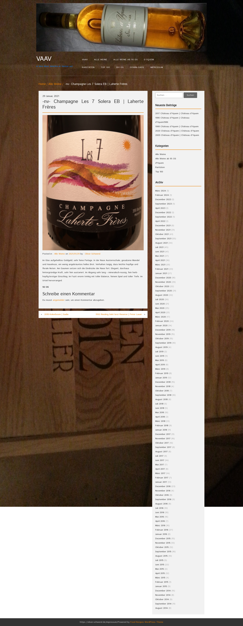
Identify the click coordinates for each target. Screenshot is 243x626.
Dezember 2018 (163, 382)
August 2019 (161, 347)
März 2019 (160, 369)
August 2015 (161, 556)
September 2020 (163, 290)
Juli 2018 (159, 403)
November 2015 (162, 542)
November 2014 (163, 595)
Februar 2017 (161, 477)
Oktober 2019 (162, 338)
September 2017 (163, 447)
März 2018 (160, 421)
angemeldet (59, 300)
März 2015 (160, 577)
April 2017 (160, 469)
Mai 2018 (159, 412)
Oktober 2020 (162, 286)
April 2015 (160, 573)
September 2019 (163, 343)
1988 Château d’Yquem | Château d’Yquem (177, 126)
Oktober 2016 (162, 495)
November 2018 (162, 386)
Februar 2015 (161, 582)
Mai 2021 (159, 256)
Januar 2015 (161, 586)
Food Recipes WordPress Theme (146, 622)
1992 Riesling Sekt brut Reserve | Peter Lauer (119, 314)
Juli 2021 (159, 247)
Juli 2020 (159, 299)
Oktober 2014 (162, 599)
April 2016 (160, 521)
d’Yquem (149, 59)
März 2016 (160, 525)
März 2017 (160, 473)
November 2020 (163, 282)
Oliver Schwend (92, 253)
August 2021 (161, 243)
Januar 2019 (161, 377)
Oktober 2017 (162, 443)
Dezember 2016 (163, 486)
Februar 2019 (161, 373)
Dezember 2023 (163, 199)
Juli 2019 (159, 351)
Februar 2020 (162, 321)
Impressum (156, 67)
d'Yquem (159, 163)
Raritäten (88, 67)
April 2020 (160, 312)
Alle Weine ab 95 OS (125, 59)
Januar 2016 (161, 534)
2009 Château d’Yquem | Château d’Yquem (177, 135)
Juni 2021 (159, 251)
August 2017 (161, 451)
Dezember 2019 (163, 329)
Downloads (137, 67)
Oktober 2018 (162, 390)
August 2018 (161, 399)
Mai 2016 (159, 516)
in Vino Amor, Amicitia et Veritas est (57, 61)
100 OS (120, 67)
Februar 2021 (161, 269)
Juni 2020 (160, 303)
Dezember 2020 (163, 277)
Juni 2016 (159, 512)
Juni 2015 (159, 564)
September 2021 (163, 238)
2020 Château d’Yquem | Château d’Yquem (177, 130)
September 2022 (163, 216)
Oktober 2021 (162, 234)
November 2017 (162, 438)
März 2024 (160, 190)
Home (42, 84)
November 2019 (162, 334)
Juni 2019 (159, 356)
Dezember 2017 (163, 434)
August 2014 (161, 608)
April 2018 (160, 416)
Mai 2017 (159, 464)
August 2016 (161, 503)
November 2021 (162, 229)
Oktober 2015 (162, 547)
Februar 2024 (162, 195)
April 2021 (160, 260)
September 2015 (163, 551)
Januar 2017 (161, 482)
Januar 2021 (161, 273)
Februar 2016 (161, 529)
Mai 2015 (159, 569)
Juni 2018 (159, 408)
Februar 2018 (161, 425)
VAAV (85, 59)
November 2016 (162, 490)
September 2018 (163, 395)
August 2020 (161, 295)
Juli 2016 (159, 508)
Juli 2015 (159, 560)
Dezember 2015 (163, 538)
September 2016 (163, 499)
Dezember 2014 (163, 590)
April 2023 (160, 208)
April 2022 (160, 221)
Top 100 (105, 67)
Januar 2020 (161, 325)
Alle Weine (100, 59)
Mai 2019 (159, 360)
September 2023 (163, 203)
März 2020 (160, 316)
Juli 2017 (159, 456)
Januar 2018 (161, 429)
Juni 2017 (159, 460)
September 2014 (163, 603)
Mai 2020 (159, 308)
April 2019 (160, 364)
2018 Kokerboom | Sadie (56, 314)
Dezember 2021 (163, 225)
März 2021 (160, 264)
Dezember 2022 (163, 212)
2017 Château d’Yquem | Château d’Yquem (177, 113)
